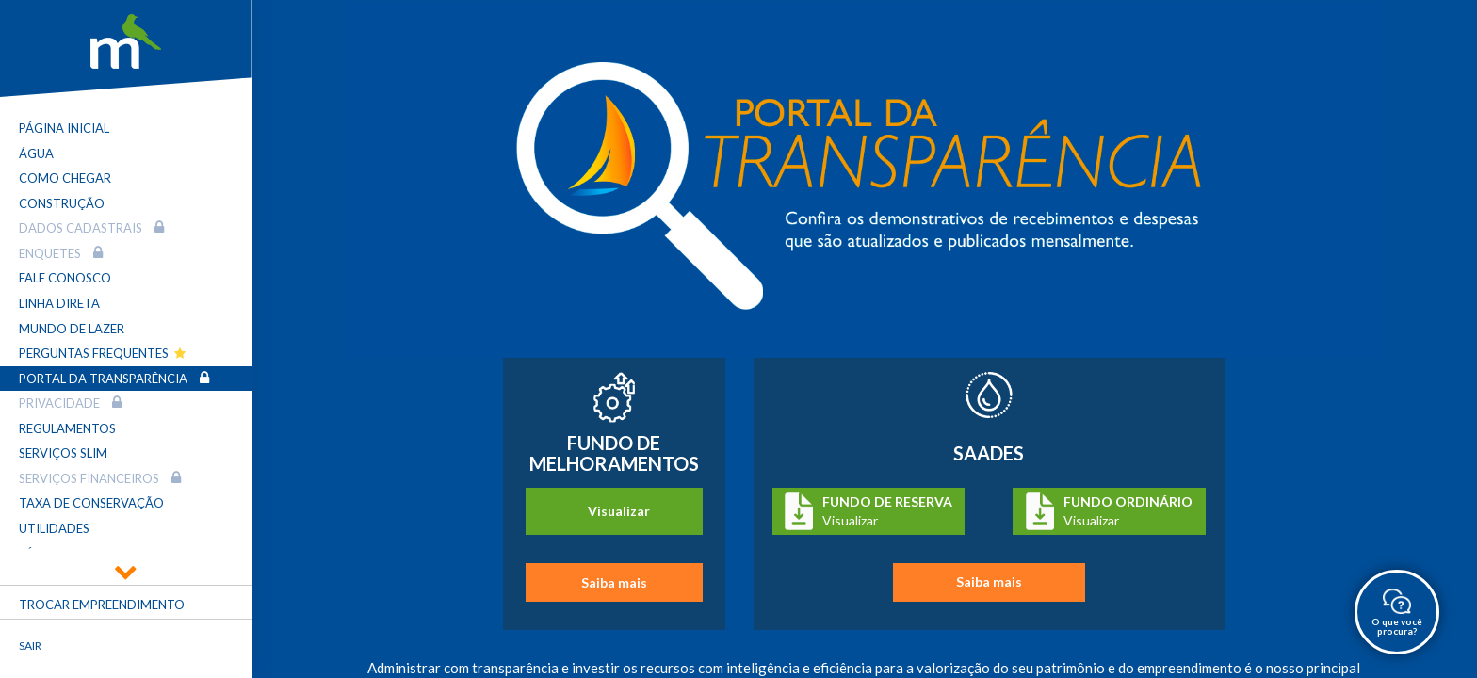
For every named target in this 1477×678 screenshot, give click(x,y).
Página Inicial (64, 128)
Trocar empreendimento (102, 604)
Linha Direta (59, 303)
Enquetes (61, 253)
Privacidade (70, 403)
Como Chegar (65, 178)
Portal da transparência (114, 378)
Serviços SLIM (63, 452)
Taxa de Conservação (91, 502)
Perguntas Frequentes (102, 353)
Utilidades (54, 528)
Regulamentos (67, 428)
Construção (62, 203)
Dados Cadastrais (91, 227)
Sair (30, 645)
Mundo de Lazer (71, 328)
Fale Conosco (65, 277)
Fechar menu (169, 661)
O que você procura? (1397, 613)
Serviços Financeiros (100, 478)
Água (36, 153)
